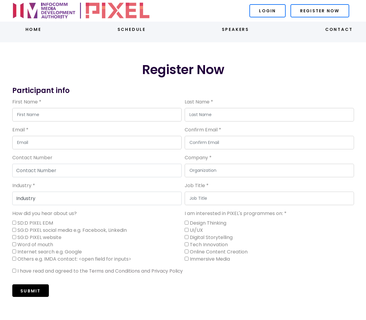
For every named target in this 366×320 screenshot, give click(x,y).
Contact (340, 29)
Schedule (131, 29)
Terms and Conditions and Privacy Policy (136, 270)
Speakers (235, 29)
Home (32, 29)
